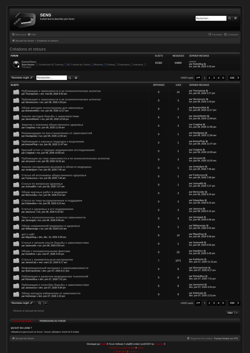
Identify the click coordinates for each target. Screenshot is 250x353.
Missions (97, 64)
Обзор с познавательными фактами (46, 251)
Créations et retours (28, 49)
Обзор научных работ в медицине (44, 192)
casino (192, 61)
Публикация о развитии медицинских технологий (55, 276)
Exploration (123, 64)
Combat (109, 64)
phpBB (104, 341)
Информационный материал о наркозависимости (55, 268)
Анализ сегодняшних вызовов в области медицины (57, 166)
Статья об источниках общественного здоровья (54, 175)
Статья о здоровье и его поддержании (47, 209)
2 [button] (209, 77)
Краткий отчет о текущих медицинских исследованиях (58, 150)
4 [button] (218, 77)
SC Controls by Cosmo (77, 64)
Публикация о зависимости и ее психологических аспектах (61, 91)
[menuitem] (32, 34)
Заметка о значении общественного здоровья (52, 124)
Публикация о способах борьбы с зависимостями (55, 284)
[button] (198, 77)
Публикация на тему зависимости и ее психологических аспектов (66, 158)
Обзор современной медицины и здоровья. (51, 225)
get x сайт (28, 234)
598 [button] (232, 77)
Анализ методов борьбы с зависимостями (50, 116)
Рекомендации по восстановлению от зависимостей (57, 133)
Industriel (137, 64)
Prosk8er (159, 341)
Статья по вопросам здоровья (42, 183)
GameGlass (29, 61)
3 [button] (214, 77)
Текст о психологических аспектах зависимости (54, 217)
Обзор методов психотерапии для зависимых (52, 107)
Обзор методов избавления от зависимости (51, 293)
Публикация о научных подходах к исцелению (53, 141)
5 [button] (223, 77)
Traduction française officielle (121, 344)
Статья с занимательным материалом (47, 259)
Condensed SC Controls (49, 64)
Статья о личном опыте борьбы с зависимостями (55, 242)
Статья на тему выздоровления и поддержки (52, 200)
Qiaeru (141, 344)
